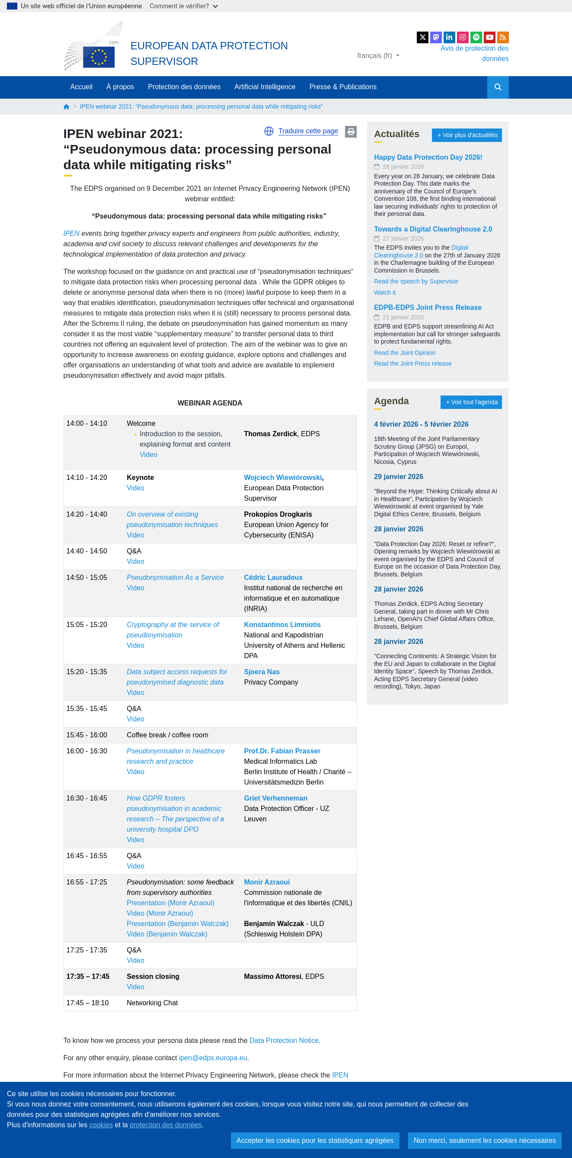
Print (351, 132)
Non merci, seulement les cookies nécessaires (485, 1140)
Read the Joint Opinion (404, 352)
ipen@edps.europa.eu (213, 1058)
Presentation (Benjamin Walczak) (178, 923)
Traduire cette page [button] (308, 131)
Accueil (81, 86)
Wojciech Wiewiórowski (283, 477)
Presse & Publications (343, 86)
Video (148, 454)
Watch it (385, 292)
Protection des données (184, 86)
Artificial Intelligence (264, 86)
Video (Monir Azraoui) (160, 913)
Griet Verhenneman (275, 798)
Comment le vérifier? (183, 6)
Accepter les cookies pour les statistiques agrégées (315, 1140)
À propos (120, 86)
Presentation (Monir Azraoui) (170, 903)
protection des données (165, 1125)
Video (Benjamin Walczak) (167, 934)
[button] (269, 131)
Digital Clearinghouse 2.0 (421, 251)
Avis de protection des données (474, 53)
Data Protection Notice (284, 1040)
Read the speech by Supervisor (417, 281)
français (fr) (376, 55)
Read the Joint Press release (413, 363)
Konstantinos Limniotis (282, 624)
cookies (101, 1125)
